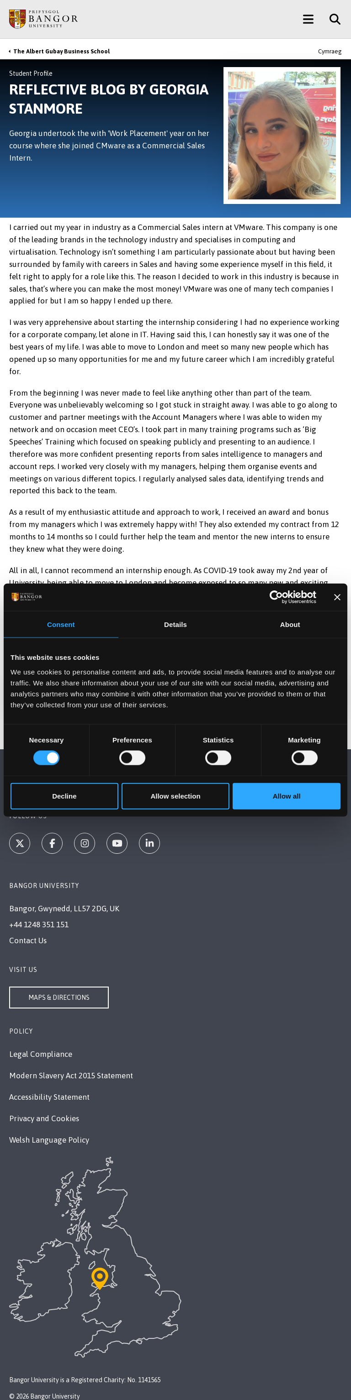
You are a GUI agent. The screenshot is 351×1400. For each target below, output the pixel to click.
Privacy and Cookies (44, 1118)
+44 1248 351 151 (39, 924)
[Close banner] (337, 597)
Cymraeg (330, 51)
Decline (64, 795)
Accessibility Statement (49, 1097)
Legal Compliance (40, 1054)
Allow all (287, 795)
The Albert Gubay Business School (61, 51)
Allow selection (175, 795)
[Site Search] (331, 19)
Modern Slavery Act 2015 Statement (71, 1075)
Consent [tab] (61, 624)
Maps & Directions (59, 997)
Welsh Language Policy (49, 1139)
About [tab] (290, 624)
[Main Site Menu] (308, 19)
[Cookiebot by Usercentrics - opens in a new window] (276, 597)
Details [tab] (175, 624)
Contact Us (28, 940)
